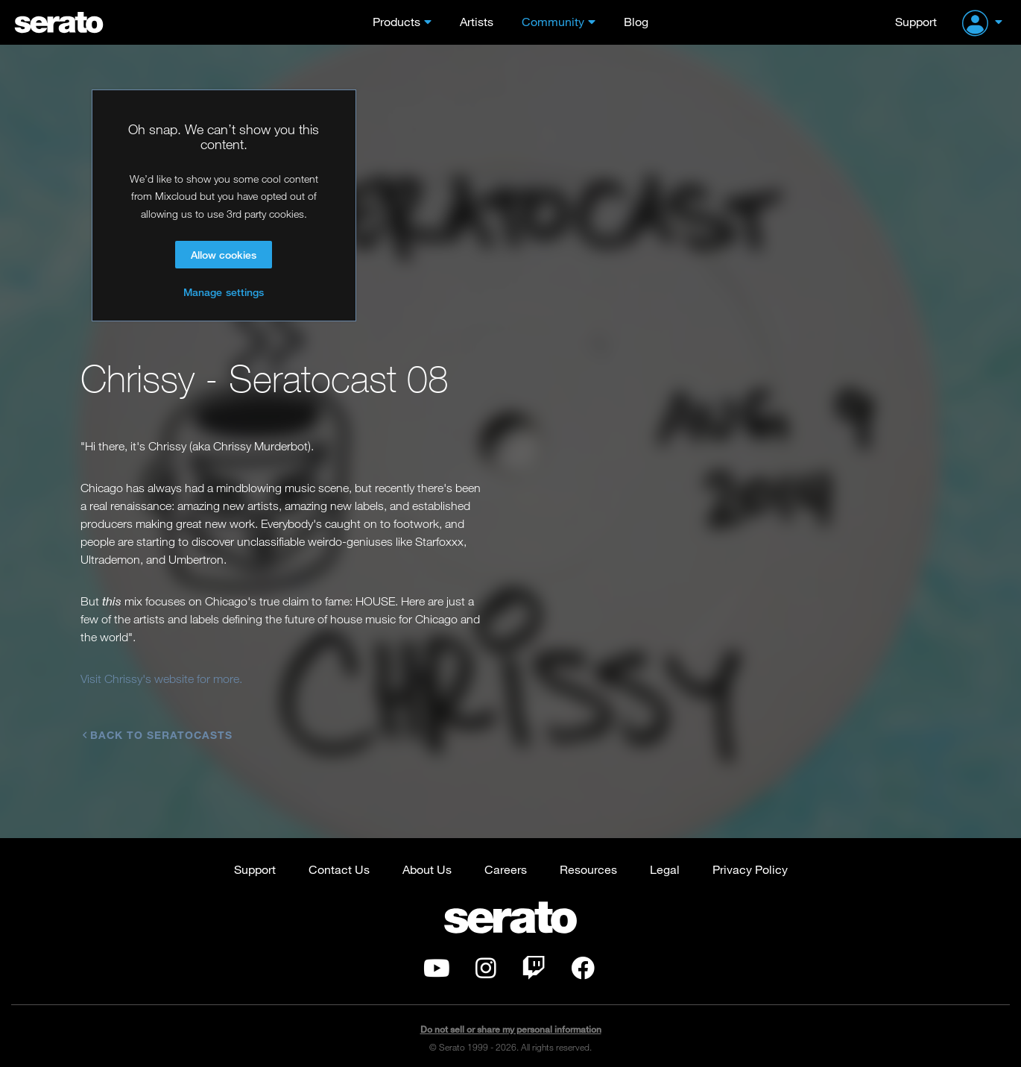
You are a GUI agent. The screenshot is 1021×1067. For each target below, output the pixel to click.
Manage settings (223, 292)
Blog (636, 21)
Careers (505, 858)
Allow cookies (223, 254)
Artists (476, 21)
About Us (427, 858)
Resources (588, 858)
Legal (665, 858)
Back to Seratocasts (158, 734)
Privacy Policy (750, 858)
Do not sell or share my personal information (510, 1018)
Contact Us (339, 858)
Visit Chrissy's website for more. (161, 678)
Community (553, 21)
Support (916, 21)
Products (396, 21)
